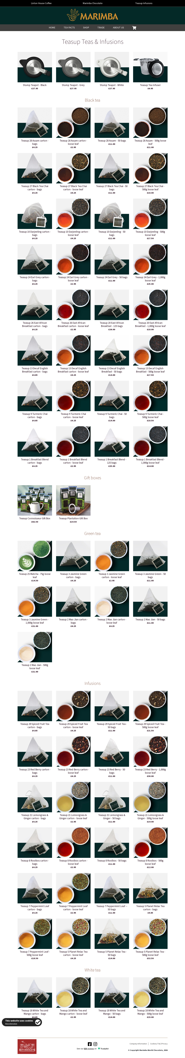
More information (11, 1024)
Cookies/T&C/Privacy (159, 1043)
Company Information (138, 1043)
